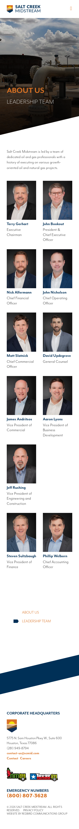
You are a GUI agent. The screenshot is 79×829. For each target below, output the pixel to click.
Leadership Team (36, 621)
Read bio (21, 209)
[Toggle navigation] (70, 8)
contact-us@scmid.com (23, 753)
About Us (30, 613)
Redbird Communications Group (44, 813)
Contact (12, 758)
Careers (25, 758)
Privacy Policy (33, 810)
